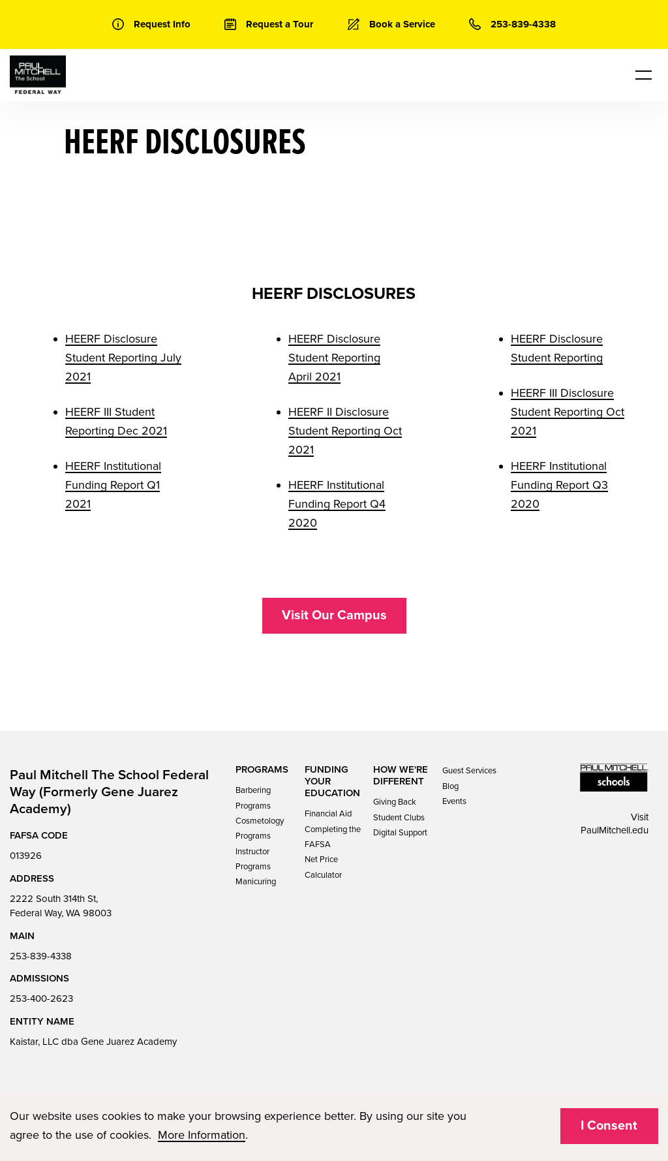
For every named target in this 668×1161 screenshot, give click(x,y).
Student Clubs (399, 818)
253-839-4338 (41, 956)
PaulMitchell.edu (614, 830)
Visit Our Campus (334, 615)
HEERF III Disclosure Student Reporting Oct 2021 (567, 412)
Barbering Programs (253, 798)
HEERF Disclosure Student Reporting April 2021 (334, 358)
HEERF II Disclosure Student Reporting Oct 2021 (345, 431)
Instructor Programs (253, 859)
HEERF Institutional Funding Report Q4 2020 (337, 504)
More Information (201, 1135)
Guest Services (469, 771)
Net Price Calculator (323, 867)
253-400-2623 (41, 998)
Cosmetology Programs (259, 828)
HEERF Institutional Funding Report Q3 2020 (559, 485)
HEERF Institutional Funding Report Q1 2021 (113, 485)
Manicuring (255, 881)
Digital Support (400, 833)
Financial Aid (328, 814)
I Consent (609, 1126)
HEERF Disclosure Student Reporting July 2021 (123, 358)
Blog (450, 786)
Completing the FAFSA (333, 837)
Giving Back (394, 802)
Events (454, 801)
